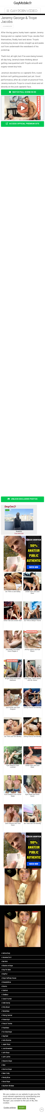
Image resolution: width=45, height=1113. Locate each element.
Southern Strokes (7, 1086)
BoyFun (4, 974)
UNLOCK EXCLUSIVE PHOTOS (22, 499)
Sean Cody (5, 1073)
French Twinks (6, 1023)
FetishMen (5, 1011)
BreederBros (6, 982)
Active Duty (5, 953)
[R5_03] (23, 886)
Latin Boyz (5, 1052)
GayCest (4, 1036)
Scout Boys (5, 1081)
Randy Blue (5, 1077)
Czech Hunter (6, 999)
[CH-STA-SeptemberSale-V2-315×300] (22, 553)
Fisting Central (6, 1015)
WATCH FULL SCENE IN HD (22, 92)
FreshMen (5, 1028)
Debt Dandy (5, 1003)
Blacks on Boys (7, 965)
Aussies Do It (6, 957)
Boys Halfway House (8, 978)
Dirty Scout (5, 1007)
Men (3, 1065)
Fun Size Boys (6, 1032)
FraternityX (5, 1019)
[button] (22, 11)
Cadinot (4, 990)
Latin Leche (5, 1057)
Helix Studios (6, 1040)
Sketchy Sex (6, 1090)
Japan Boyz (5, 1044)
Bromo (4, 986)
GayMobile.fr (22, 3)
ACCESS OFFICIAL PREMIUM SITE (22, 124)
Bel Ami (4, 961)
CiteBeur (4, 994)
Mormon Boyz (6, 1069)
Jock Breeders (7, 26)
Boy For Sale (6, 969)
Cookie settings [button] (10, 1108)
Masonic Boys (6, 1061)
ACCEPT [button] (22, 1107)
